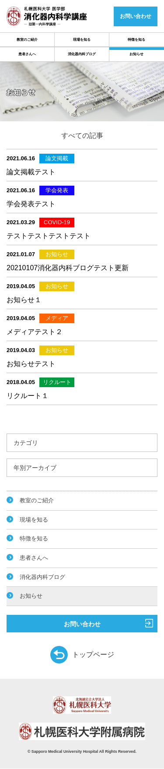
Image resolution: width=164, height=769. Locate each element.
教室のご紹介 (27, 40)
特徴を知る (136, 40)
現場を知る (82, 40)
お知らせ (136, 54)
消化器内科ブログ (82, 54)
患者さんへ (27, 54)
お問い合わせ (109, 623)
